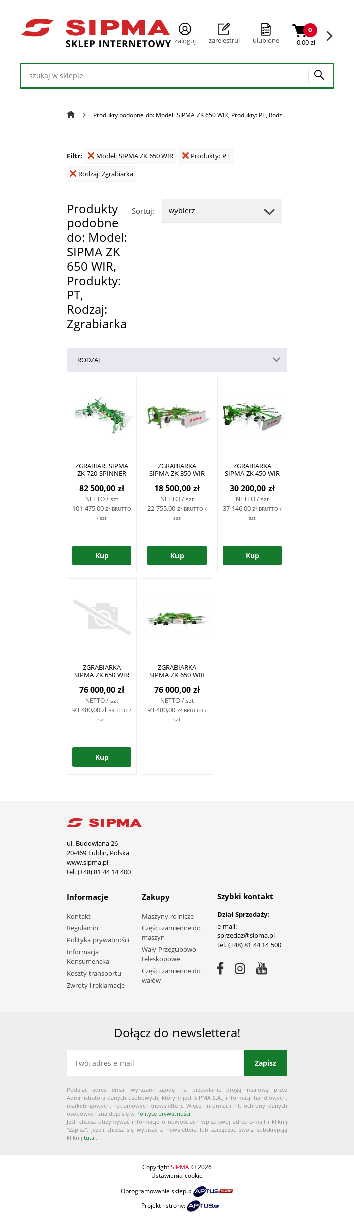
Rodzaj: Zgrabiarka (101, 173)
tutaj (90, 1137)
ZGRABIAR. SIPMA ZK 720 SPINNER (101, 469)
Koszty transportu (94, 973)
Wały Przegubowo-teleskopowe (170, 954)
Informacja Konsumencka (88, 956)
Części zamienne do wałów (171, 975)
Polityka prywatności (98, 939)
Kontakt (79, 916)
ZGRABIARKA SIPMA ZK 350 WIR (177, 469)
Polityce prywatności (163, 1113)
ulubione (266, 40)
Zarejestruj (224, 34)
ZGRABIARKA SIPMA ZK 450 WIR (252, 469)
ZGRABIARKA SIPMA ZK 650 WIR (101, 670)
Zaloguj (185, 34)
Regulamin (82, 927)
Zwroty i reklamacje (96, 985)
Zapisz (265, 1063)
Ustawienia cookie (176, 1175)
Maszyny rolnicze (168, 916)
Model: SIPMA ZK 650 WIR (130, 155)
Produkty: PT (206, 155)
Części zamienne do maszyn (171, 932)
